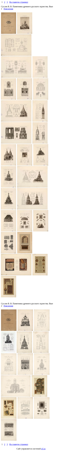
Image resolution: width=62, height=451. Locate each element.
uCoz (43, 449)
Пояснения (8, 9)
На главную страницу (18, 2)
